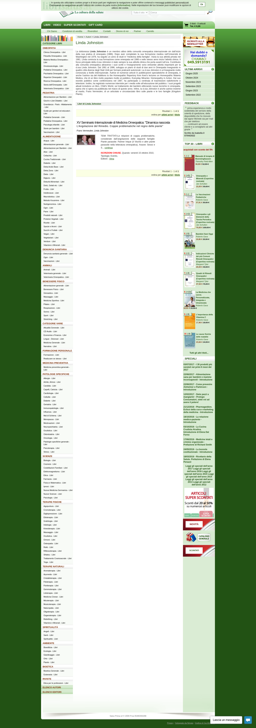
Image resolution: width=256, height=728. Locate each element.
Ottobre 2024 (192, 78)
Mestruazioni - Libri (52, 423)
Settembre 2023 (193, 86)
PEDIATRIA (48, 93)
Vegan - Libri (49, 234)
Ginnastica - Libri (51, 293)
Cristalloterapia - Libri (53, 578)
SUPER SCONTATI (75, 24)
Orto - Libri (48, 658)
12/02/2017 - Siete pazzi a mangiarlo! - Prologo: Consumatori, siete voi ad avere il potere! (196, 398)
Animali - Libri (49, 270)
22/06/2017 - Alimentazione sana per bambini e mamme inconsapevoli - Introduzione (197, 377)
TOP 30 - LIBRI (193, 143)
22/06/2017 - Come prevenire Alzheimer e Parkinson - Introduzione (197, 387)
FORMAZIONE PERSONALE (57, 351)
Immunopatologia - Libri (54, 408)
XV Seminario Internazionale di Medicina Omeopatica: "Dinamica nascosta (123, 122)
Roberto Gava (202, 200)
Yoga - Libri (48, 562)
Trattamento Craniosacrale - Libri (57, 558)
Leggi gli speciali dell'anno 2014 (200, 475)
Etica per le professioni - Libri (56, 683)
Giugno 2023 (192, 90)
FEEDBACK (192, 103)
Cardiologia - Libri (51, 393)
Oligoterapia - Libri (51, 612)
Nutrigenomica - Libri (52, 204)
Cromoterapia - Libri (52, 510)
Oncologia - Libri (51, 438)
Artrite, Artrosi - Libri (52, 382)
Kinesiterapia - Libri (52, 528)
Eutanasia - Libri (50, 674)
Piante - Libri (49, 662)
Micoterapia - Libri (51, 600)
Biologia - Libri (50, 460)
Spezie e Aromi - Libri (53, 226)
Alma (111, 159)
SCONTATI (194, 550)
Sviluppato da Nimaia (184, 723)
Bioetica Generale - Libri (54, 671)
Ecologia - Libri (50, 651)
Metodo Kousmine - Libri (54, 200)
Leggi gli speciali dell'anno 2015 (197, 472)
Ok (201, 4)
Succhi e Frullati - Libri (53, 230)
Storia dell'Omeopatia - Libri (55, 85)
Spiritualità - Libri (51, 639)
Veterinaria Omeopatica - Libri (56, 88)
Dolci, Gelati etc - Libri (53, 185)
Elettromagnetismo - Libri (54, 471)
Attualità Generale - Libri (54, 328)
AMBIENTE (48, 643)
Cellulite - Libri (50, 397)
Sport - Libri (49, 315)
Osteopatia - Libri (51, 543)
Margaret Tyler (202, 264)
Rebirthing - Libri (51, 619)
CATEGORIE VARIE (53, 323)
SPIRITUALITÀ (50, 627)
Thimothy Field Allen (204, 161)
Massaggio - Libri (51, 297)
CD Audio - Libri (50, 331)
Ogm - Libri (48, 208)
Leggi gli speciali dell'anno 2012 (201, 483)
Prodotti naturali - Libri (53, 215)
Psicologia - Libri (51, 498)
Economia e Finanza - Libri (55, 335)
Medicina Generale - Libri (54, 343)
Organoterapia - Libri (52, 615)
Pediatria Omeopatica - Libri (55, 70)
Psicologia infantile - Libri (54, 125)
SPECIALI (190, 358)
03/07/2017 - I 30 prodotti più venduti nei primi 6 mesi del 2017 (197, 367)
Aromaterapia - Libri (52, 571)
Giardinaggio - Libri (52, 655)
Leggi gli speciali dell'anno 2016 (198, 470)
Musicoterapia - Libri (52, 604)
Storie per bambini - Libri (54, 128)
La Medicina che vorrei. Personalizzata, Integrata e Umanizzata (203, 297)
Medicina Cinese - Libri (53, 597)
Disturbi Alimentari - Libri (54, 182)
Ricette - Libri (49, 223)
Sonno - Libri (49, 312)
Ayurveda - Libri (50, 574)
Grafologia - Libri (51, 521)
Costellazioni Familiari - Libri (56, 468)
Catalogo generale (199, 537)
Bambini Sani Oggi (204, 234)
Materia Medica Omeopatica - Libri (56, 61)
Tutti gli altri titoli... (199, 353)
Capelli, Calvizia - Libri (53, 389)
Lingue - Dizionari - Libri (54, 339)
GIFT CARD (95, 24)
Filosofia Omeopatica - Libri (55, 56)
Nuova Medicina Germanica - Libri (58, 490)
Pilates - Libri (49, 304)
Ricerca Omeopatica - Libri (55, 81)
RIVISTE (47, 679)
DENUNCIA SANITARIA (55, 249)
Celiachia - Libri (50, 156)
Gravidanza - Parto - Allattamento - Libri (58, 105)
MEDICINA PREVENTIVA (55, 363)
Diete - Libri (48, 174)
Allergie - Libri (49, 378)
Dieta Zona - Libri (51, 170)
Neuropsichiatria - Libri (53, 427)
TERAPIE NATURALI (53, 566)
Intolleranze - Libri (51, 193)
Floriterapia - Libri (51, 585)
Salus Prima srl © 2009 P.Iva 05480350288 (128, 716)
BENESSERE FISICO (53, 281)
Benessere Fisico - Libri (54, 289)
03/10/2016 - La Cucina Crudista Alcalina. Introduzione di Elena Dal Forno (196, 431)
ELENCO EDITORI (52, 692)
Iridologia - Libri (50, 525)
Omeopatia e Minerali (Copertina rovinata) (205, 178)
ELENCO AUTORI (52, 687)
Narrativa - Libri (50, 346)
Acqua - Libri (49, 141)
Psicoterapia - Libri (51, 448)
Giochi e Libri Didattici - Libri (55, 101)
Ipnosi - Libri (49, 486)
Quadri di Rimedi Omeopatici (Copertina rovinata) (205, 276)
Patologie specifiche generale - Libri (57, 443)
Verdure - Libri (50, 241)
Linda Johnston (101, 130)
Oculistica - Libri (50, 430)
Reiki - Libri (48, 547)
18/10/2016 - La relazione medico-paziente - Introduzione (195, 419)
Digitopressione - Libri (53, 514)
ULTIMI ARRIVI (193, 69)
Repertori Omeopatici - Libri (55, 77)
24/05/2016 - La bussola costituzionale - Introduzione (197, 450)
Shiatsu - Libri (49, 555)
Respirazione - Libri (52, 308)
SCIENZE (47, 456)
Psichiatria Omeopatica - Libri (56, 73)
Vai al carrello (186, 25)
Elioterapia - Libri (51, 517)
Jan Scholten (201, 184)
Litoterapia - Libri (51, 593)
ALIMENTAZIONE (52, 136)
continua (109, 148)
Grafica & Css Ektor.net (205, 723)
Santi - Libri (48, 635)
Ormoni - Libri (49, 540)
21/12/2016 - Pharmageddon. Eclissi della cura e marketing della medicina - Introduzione (198, 409)
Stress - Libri (49, 452)
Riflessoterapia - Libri (53, 551)
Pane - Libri (48, 211)
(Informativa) (123, 5)
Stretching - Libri (51, 319)
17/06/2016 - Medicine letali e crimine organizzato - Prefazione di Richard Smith (197, 442)
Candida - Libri (50, 386)
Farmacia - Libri (50, 479)
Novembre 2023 (193, 82)
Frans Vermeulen (85, 130)
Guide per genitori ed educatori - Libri (57, 112)
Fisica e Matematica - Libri (55, 483)
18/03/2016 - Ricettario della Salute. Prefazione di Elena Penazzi (197, 459)
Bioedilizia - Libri (51, 647)
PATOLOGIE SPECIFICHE (56, 374)
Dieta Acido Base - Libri (53, 167)
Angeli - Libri (49, 631)
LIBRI (47, 24)
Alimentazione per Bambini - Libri (58, 97)
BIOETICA (48, 666)
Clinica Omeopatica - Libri (55, 52)
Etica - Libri (48, 475)
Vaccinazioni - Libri (52, 132)
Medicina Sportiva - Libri (54, 300)
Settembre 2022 (193, 95)
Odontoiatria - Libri (51, 434)
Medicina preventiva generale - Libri (57, 368)
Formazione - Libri (51, 355)
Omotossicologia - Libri (53, 66)
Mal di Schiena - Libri (53, 416)
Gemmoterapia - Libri (53, 589)
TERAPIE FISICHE (52, 502)
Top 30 (212, 143)
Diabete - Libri (49, 163)
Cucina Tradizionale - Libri (55, 159)
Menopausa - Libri (51, 419)
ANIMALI (47, 265)
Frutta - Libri (49, 189)
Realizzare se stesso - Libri (55, 359)
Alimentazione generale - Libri (56, 144)
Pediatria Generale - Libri (54, 117)
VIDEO (57, 24)
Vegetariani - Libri (51, 238)
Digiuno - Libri (49, 178)
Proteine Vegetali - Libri (53, 219)
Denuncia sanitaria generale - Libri (58, 254)
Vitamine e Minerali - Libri (54, 245)
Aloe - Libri (48, 152)
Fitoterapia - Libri (51, 582)
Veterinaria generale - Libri (55, 273)
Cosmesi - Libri (50, 464)
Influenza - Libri (50, 412)
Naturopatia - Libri (51, 608)
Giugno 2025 (192, 73)
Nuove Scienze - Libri (53, 494)
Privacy (170, 723)
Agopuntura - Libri (51, 506)
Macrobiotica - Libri (52, 197)
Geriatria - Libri (50, 404)
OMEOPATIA (49, 48)
